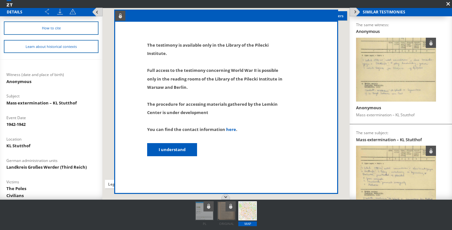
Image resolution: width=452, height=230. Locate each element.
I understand (172, 149)
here (231, 129)
